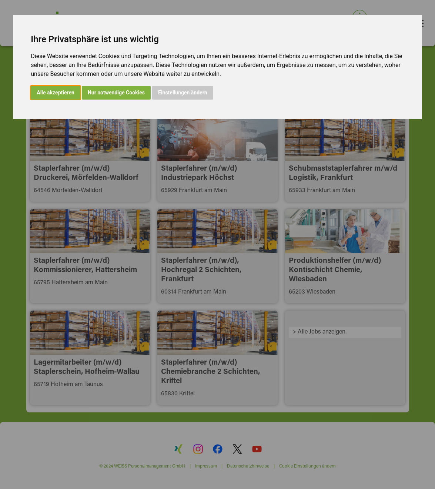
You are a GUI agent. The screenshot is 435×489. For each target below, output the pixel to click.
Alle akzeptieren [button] (55, 93)
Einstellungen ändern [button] (182, 93)
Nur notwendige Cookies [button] (116, 93)
